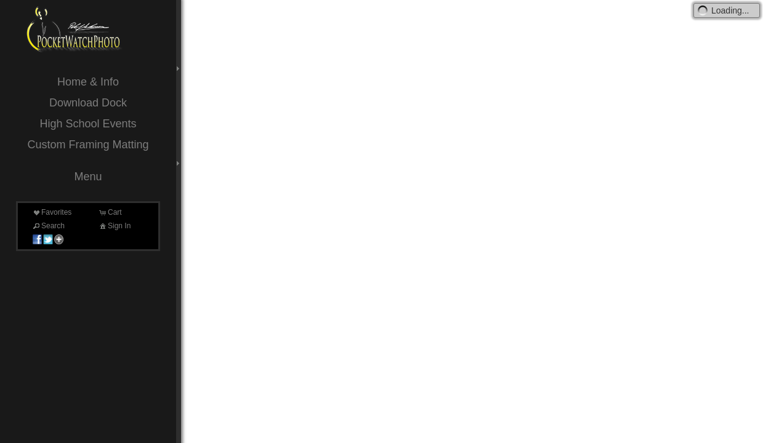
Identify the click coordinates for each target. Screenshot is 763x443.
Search (48, 226)
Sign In (114, 226)
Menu (88, 176)
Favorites (51, 212)
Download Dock (88, 103)
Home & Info (88, 82)
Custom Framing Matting (87, 144)
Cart (110, 212)
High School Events (87, 124)
